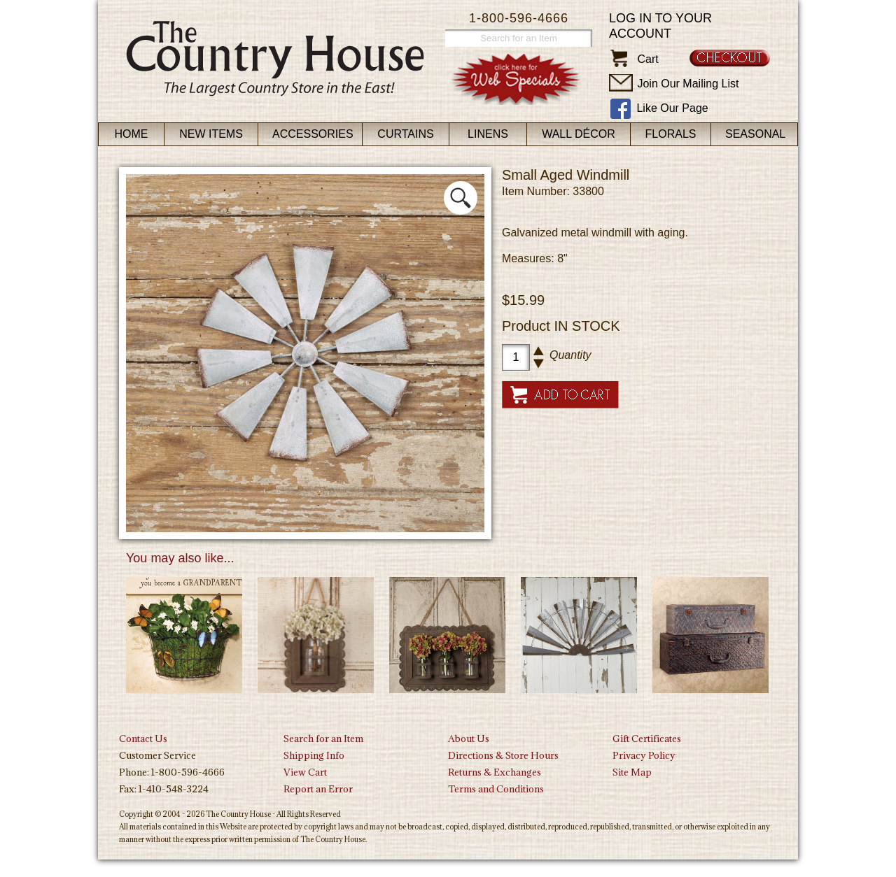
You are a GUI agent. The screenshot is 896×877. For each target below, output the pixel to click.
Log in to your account (660, 26)
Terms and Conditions (496, 789)
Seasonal (755, 134)
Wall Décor (578, 134)
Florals (670, 134)
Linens (488, 134)
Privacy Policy (644, 755)
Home (131, 134)
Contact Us (143, 738)
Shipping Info (314, 755)
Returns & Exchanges (494, 772)
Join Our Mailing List (687, 84)
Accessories (313, 134)
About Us (468, 738)
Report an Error (318, 789)
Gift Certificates (646, 738)
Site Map (632, 772)
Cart (647, 59)
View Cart (305, 772)
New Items (211, 134)
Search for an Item (323, 738)
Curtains (405, 134)
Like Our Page (672, 108)
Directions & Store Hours (503, 755)
